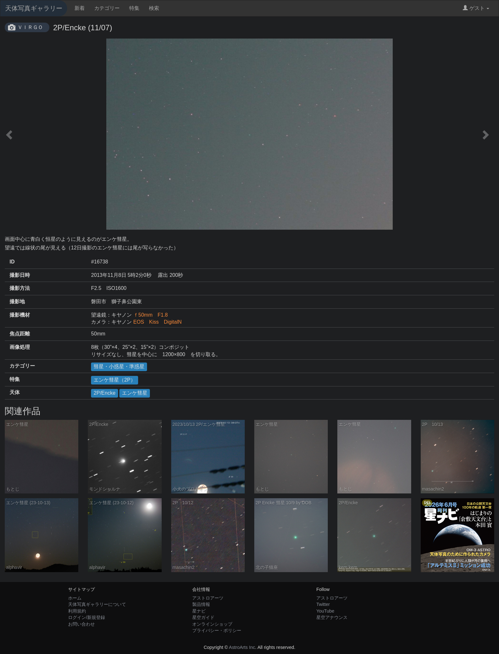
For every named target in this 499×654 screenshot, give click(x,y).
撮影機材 (20, 315)
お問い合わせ (81, 624)
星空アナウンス (332, 617)
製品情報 (201, 604)
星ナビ (199, 611)
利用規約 (77, 611)
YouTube (325, 611)
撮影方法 (20, 288)
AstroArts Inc (242, 647)
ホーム (74, 597)
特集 (134, 8)
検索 (154, 8)
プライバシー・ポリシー (216, 630)
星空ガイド (203, 617)
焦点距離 (20, 333)
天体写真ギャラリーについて (97, 604)
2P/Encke (104, 393)
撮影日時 (20, 275)
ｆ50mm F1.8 (150, 315)
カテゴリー (107, 8)
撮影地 (17, 301)
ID (12, 261)
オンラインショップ (212, 624)
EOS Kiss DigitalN (157, 322)
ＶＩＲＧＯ (30, 27)
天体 (15, 392)
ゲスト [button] (476, 8)
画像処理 (20, 347)
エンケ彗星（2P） (115, 380)
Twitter (323, 604)
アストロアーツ (207, 597)
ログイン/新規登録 (86, 617)
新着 (79, 8)
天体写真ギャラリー (33, 8)
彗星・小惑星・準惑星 (119, 366)
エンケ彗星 (134, 393)
